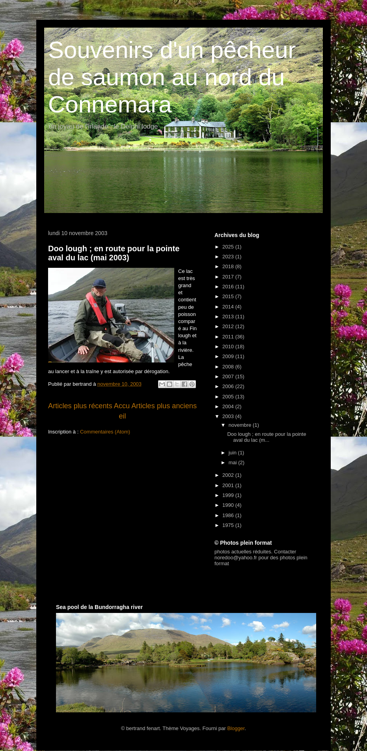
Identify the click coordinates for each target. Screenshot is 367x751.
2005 (228, 397)
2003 (228, 416)
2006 (228, 386)
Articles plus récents (80, 406)
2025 (228, 247)
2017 (228, 277)
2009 (228, 356)
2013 (228, 316)
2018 (228, 266)
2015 (228, 296)
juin (233, 453)
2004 (228, 406)
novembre (241, 425)
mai (233, 462)
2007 (228, 376)
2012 (228, 326)
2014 (228, 307)
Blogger (235, 728)
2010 (228, 346)
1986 (228, 515)
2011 (228, 337)
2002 (228, 475)
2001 (228, 485)
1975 (228, 525)
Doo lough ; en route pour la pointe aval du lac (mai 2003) (113, 253)
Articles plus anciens (164, 406)
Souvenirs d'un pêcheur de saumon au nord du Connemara (172, 77)
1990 (228, 505)
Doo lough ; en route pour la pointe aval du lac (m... (266, 437)
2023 (228, 257)
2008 (228, 367)
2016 (228, 287)
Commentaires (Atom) (105, 432)
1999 (228, 495)
